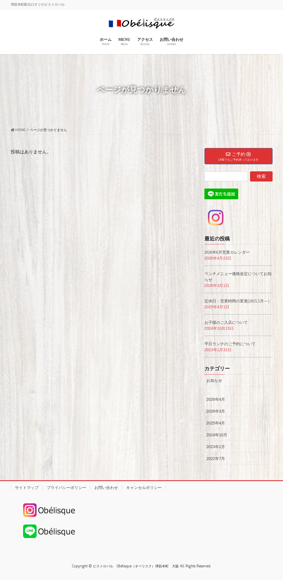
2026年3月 (215, 411)
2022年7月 (215, 458)
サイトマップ (27, 487)
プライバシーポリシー (66, 487)
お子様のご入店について (226, 322)
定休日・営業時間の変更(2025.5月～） (238, 301)
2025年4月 (215, 423)
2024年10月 (217, 435)
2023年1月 (215, 446)
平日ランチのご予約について (230, 344)
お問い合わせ (106, 487)
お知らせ (214, 380)
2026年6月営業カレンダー (227, 252)
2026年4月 (215, 399)
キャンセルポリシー (144, 487)
